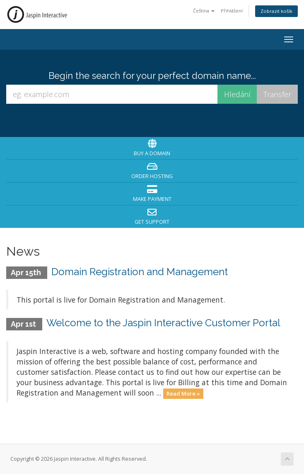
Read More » (183, 393)
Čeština (204, 10)
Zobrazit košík (276, 11)
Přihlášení (232, 10)
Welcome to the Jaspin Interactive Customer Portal (163, 323)
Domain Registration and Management (139, 272)
